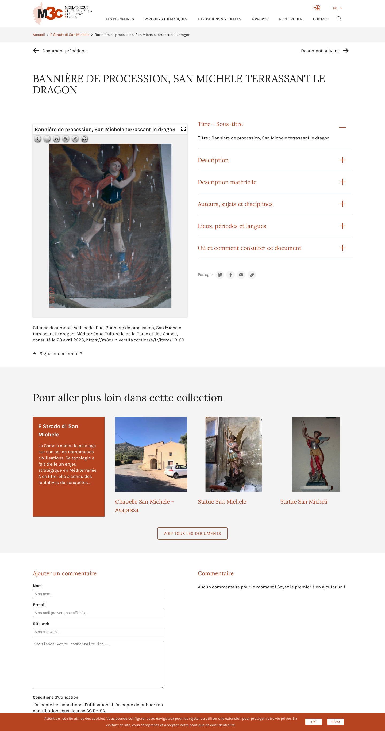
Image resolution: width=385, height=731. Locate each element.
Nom (37, 585)
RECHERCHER (290, 19)
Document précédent (64, 50)
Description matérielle (227, 182)
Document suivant (320, 50)
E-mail (39, 604)
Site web (41, 623)
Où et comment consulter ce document (249, 248)
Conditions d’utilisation (55, 697)
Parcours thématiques (166, 19)
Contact (321, 19)
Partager (205, 275)
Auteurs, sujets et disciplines (235, 204)
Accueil (39, 34)
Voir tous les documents (192, 533)
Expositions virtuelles (219, 19)
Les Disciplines (120, 19)
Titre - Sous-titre (220, 124)
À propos (260, 19)
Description (213, 160)
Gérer (335, 721)
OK (313, 721)
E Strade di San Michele (69, 34)
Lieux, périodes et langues (232, 226)
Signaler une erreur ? (61, 353)
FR (335, 8)
